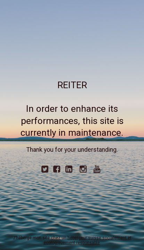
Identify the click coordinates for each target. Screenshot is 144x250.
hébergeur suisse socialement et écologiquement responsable (87, 240)
